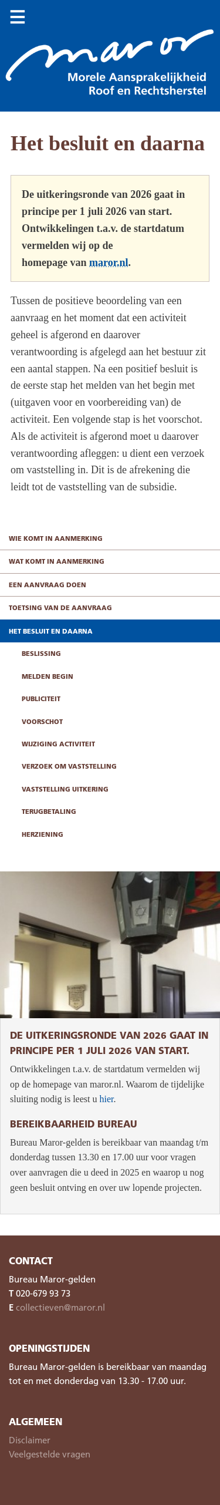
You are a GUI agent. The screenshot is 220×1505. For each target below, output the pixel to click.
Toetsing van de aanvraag (60, 607)
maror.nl (108, 262)
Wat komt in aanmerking (56, 561)
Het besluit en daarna (51, 631)
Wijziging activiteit (58, 743)
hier (106, 1099)
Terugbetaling (49, 811)
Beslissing (41, 653)
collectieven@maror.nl (60, 1307)
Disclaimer (29, 1440)
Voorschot (42, 721)
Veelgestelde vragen (49, 1454)
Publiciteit (41, 698)
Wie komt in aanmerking (56, 538)
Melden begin (47, 676)
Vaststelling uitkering (65, 789)
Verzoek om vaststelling (69, 766)
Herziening (42, 834)
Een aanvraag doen (47, 584)
